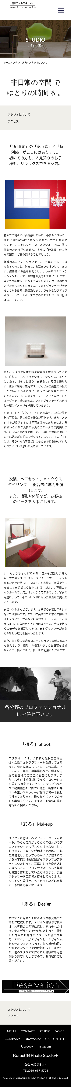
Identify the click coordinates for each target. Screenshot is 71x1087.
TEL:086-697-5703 (35, 1070)
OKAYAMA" (33, 1039)
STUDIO (45, 1031)
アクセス (13, 121)
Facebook (26, 1046)
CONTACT (28, 1031)
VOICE (59, 1031)
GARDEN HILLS (55, 1039)
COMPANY (12, 1039)
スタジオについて (19, 114)
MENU (11, 1031)
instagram (44, 1046)
